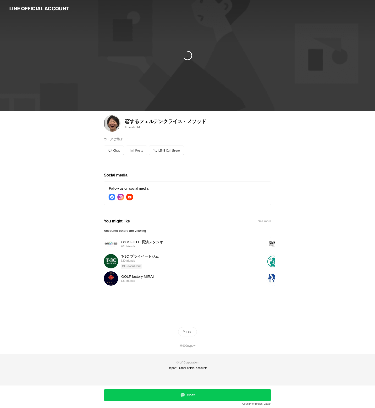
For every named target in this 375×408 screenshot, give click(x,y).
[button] (136, 150)
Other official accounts (193, 368)
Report (172, 368)
